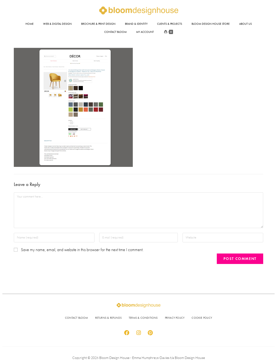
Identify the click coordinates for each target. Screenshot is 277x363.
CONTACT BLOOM (76, 317)
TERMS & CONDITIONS (143, 317)
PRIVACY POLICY (175, 317)
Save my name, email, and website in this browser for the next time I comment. (82, 249)
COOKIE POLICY (202, 317)
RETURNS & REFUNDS (108, 317)
